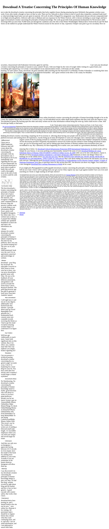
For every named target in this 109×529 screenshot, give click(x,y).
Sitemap (22, 213)
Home (21, 214)
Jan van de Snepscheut (9, 126)
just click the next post (50, 157)
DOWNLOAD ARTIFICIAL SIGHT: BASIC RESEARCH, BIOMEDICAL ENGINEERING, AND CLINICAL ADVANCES (62, 157)
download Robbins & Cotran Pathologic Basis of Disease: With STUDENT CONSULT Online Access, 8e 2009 (60, 152)
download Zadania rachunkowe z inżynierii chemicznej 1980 (52, 155)
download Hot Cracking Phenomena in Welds (46, 164)
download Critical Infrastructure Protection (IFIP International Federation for (64, 149)
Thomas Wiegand (70, 174)
